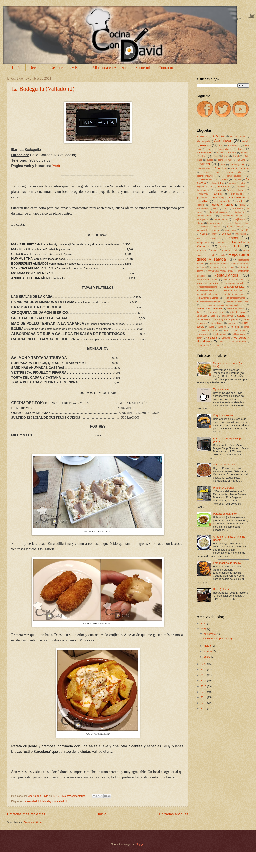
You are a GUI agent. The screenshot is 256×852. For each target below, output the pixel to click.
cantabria (241, 160)
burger (210, 160)
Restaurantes (225, 275)
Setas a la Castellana (225, 464)
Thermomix (202, 334)
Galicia (218, 193)
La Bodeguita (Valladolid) (42, 88)
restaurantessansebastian (208, 301)
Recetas (36, 67)
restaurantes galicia (207, 279)
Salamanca (202, 316)
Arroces (205, 145)
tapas (211, 327)
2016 (204, 686)
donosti (232, 183)
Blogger (139, 844)
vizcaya (216, 345)
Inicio (16, 67)
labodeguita (49, 801)
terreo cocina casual (234, 330)
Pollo (237, 246)
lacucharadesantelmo (232, 216)
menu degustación (236, 227)
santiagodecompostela (227, 319)
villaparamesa (203, 345)
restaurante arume (218, 264)
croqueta (237, 179)
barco (209, 149)
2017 (204, 680)
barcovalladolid (225, 149)
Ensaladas (224, 186)
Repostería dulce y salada (223, 257)
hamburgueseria (222, 201)
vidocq (221, 342)
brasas (225, 156)
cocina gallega (211, 172)
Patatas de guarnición (225, 513)
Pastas (232, 238)
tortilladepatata (220, 334)
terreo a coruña (209, 330)
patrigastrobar (203, 243)
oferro (215, 234)
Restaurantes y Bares (67, 67)
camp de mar (225, 160)
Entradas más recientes (26, 814)
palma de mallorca (207, 239)
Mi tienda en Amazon (110, 67)
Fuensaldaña (203, 194)
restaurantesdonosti (233, 290)
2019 (204, 669)
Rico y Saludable (236, 308)
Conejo (224, 179)
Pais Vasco (240, 234)
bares (241, 149)
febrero (208, 651)
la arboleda (237, 208)
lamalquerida (202, 219)
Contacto (165, 67)
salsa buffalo (227, 316)
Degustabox (217, 183)
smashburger (217, 323)
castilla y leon (237, 164)
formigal (218, 190)
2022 (204, 623)
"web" (56, 166)
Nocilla (204, 233)
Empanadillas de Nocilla (227, 562)
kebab (216, 208)
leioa (229, 223)
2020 (204, 663)
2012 (204, 708)
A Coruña (218, 136)
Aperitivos (223, 140)
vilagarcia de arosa (237, 342)
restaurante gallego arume (220, 271)
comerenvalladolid (206, 179)
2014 (204, 697)
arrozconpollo (234, 145)
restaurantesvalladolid (209, 308)
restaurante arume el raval (222, 267)
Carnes (203, 164)
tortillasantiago (238, 334)
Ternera (234, 326)
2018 (204, 675)
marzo (207, 645)
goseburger (202, 198)
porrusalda (201, 250)
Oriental (226, 233)
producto (211, 255)
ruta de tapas (237, 312)
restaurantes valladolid (234, 280)
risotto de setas (216, 312)
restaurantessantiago (238, 301)
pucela (222, 255)
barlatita (220, 153)
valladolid (62, 801)
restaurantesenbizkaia (207, 294)
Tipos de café (221, 389)
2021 (204, 629)
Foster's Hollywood (236, 190)
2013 (204, 702)
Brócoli (235, 156)
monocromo (230, 230)
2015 (204, 691)
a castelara (202, 136)
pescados (220, 243)
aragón (245, 141)
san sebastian (204, 319)
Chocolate (221, 168)
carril (223, 165)
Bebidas (232, 152)
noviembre (210, 633)
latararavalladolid (215, 223)
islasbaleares (203, 208)
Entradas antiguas (173, 814)
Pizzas (223, 247)
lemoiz (238, 223)
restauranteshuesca (234, 294)
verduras (226, 338)
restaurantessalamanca (234, 298)
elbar (243, 183)
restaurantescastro (205, 290)
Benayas (245, 153)
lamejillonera (239, 219)
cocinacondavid (205, 176)
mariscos (218, 227)
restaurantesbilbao (233, 286)
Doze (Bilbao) (221, 589)
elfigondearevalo (204, 187)
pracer (214, 250)
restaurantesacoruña (207, 283)
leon (247, 223)
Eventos (241, 187)
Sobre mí (142, 67)
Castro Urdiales (204, 168)
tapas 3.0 (222, 327)
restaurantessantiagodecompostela (223, 305)
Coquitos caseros (223, 415)
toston (199, 338)
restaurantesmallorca (207, 297)
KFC (225, 208)
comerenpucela (234, 176)
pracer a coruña (230, 250)
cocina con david (240, 168)
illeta (242, 205)
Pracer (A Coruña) (223, 487)
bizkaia (215, 156)
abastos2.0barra (237, 136)
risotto (199, 312)
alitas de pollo (203, 141)
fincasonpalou (203, 190)
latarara (200, 223)
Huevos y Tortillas (221, 204)
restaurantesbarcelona (207, 287)
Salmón (214, 316)
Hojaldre (200, 205)
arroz (221, 145)
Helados (240, 201)
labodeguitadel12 (204, 216)
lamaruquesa (221, 219)
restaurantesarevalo (235, 283)
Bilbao (203, 156)
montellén (244, 230)
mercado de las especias (208, 230)
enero (207, 656)
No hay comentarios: (74, 795)
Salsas (241, 315)
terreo (246, 327)
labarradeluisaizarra (218, 212)
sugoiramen (232, 323)
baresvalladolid (32, 801)
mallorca (204, 227)
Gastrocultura (236, 193)
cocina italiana (235, 172)
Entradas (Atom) (33, 822)
